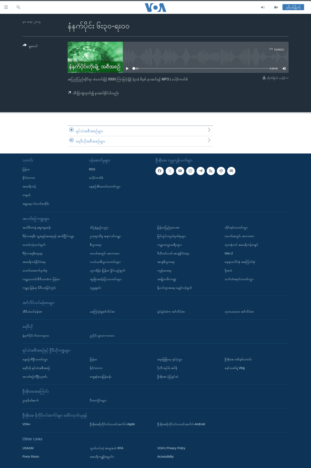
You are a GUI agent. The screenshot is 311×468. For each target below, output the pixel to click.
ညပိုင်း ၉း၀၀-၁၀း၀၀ (102, 335)
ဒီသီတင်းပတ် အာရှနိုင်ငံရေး (173, 253)
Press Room (30, 456)
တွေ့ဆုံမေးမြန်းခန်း (100, 376)
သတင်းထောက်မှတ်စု (34, 270)
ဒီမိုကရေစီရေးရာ (32, 253)
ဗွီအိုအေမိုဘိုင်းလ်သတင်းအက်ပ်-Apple (112, 424)
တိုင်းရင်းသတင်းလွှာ (236, 227)
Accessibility (165, 456)
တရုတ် (26, 195)
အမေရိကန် (29, 186)
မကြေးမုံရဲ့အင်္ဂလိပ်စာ (102, 311)
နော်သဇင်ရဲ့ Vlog (235, 368)
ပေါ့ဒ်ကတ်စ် (96, 177)
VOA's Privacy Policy (171, 448)
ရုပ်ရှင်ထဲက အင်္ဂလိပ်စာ (171, 311)
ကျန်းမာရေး (164, 270)
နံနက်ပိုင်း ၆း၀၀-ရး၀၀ (35, 335)
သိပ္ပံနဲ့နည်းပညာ (99, 227)
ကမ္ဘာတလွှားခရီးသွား (169, 244)
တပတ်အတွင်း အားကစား (104, 253)
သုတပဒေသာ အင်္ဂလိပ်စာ (239, 311)
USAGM (27, 448)
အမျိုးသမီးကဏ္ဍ (166, 279)
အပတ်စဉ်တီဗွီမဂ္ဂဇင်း (34, 376)
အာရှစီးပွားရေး (166, 262)
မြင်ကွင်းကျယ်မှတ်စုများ (171, 236)
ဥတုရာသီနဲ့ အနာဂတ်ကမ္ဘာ (105, 236)
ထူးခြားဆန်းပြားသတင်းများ (106, 279)
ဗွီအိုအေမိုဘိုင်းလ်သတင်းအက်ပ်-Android (181, 424)
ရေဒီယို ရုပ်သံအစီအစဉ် (36, 368)
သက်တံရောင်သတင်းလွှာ (239, 279)
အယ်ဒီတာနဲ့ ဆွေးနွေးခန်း (36, 227)
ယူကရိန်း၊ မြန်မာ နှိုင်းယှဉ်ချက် (107, 270)
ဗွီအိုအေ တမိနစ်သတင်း (238, 359)
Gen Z (229, 253)
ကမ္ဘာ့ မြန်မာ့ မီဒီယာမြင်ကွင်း (39, 287)
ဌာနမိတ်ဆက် (30, 400)
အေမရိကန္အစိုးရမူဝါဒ (102, 456)
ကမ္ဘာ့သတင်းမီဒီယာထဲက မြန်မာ (41, 279)
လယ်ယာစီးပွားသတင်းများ (105, 262)
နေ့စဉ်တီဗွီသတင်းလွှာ (35, 359)
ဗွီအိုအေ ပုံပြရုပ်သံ (167, 376)
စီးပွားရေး (95, 244)
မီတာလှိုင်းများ (98, 400)
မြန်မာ (26, 169)
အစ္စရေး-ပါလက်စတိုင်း (35, 203)
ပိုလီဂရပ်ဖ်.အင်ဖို (167, 368)
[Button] (30, 46)
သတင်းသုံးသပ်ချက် (34, 244)
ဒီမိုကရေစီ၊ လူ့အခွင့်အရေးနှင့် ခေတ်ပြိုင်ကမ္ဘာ (48, 236)
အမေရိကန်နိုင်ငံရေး (34, 262)
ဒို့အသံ (228, 270)
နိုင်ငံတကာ (28, 177)
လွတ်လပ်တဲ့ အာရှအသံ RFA (106, 448)
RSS (92, 169)
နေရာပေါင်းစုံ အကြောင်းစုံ (240, 262)
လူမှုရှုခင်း (95, 287)
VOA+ (26, 424)
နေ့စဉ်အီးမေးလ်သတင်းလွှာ (105, 186)
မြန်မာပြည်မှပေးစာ (168, 227)
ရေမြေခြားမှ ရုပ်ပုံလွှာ (169, 359)
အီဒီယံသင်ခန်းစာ (32, 311)
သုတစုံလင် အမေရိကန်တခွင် (241, 244)
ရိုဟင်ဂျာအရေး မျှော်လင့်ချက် (174, 287)
